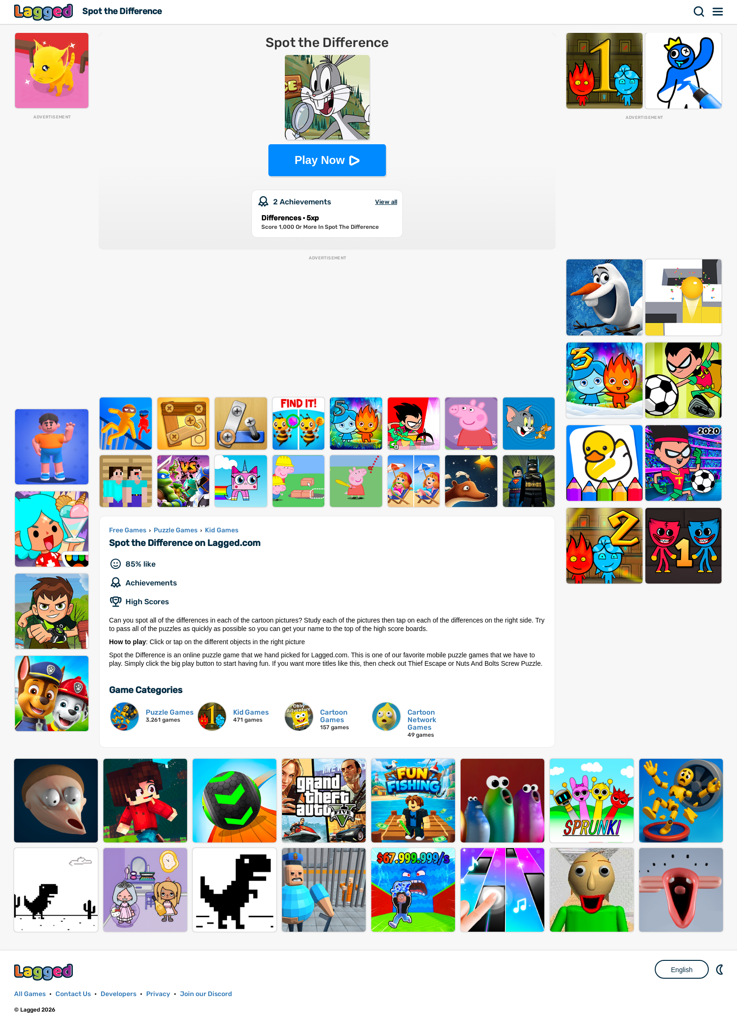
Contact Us (73, 994)
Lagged (44, 12)
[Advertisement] (51, 261)
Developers (118, 994)
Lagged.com (44, 972)
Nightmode (720, 969)
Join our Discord (206, 994)
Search (699, 11)
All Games (30, 994)
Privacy (158, 994)
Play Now (320, 160)
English (682, 970)
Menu (718, 11)
